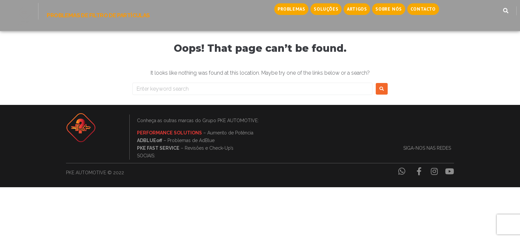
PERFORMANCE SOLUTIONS (169, 132)
